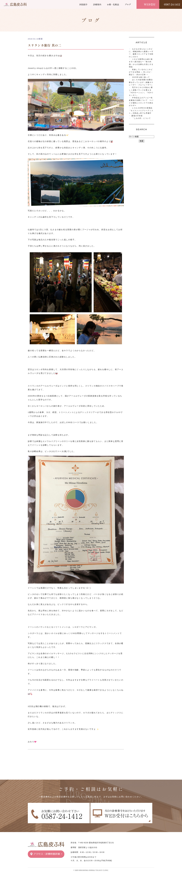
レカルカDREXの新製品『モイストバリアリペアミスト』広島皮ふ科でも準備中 (141, 110)
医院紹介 (83, 4)
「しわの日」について (141, 118)
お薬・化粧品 (113, 4)
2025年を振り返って (141, 77)
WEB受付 (149, 4)
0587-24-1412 (172, 4)
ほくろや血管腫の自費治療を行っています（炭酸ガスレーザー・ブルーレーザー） (141, 82)
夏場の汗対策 (137, 116)
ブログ (128, 4)
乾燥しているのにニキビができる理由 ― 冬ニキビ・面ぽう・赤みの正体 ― (141, 72)
